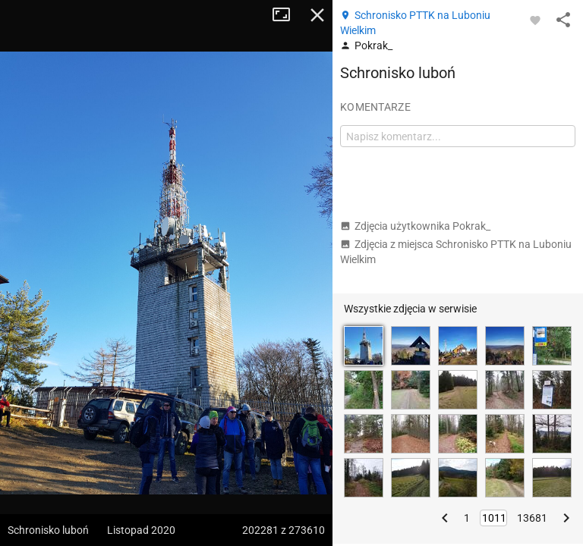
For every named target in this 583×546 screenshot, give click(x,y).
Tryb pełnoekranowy (287, 15)
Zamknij (317, 15)
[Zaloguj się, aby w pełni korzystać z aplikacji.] (535, 20)
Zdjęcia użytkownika (415, 226)
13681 (532, 518)
